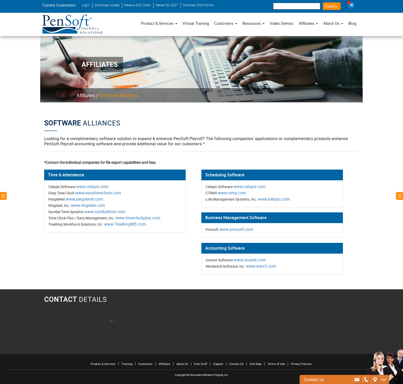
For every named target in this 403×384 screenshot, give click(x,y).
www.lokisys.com (273, 199)
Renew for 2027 (167, 5)
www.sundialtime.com (105, 211)
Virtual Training (196, 23)
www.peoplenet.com (85, 199)
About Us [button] (333, 23)
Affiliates (86, 95)
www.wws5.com (261, 265)
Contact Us (236, 364)
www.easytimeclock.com (99, 193)
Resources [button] (253, 23)
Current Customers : (60, 5)
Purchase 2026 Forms (198, 5)
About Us (182, 364)
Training (126, 364)
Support (218, 364)
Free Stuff (200, 364)
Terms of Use (276, 364)
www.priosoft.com (236, 229)
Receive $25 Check (137, 5)
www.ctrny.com (232, 193)
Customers (145, 364)
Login (86, 5)
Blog (352, 23)
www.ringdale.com (89, 205)
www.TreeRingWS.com (126, 224)
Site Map (255, 364)
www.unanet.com (249, 259)
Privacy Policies (301, 364)
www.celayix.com (93, 186)
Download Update (107, 5)
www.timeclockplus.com (138, 217)
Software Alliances (118, 95)
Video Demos (282, 23)
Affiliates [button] (308, 23)
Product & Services (159, 23)
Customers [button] (225, 23)
